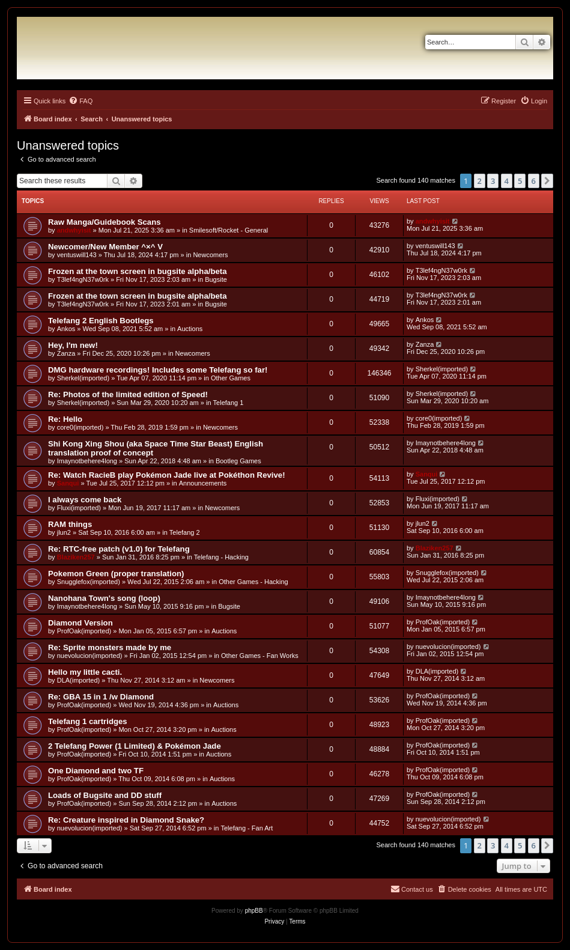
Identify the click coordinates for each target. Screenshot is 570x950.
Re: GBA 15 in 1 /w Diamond (101, 696)
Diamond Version (80, 622)
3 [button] (493, 180)
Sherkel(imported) (83, 378)
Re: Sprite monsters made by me (109, 647)
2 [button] (480, 180)
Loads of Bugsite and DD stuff (105, 795)
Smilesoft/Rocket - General (228, 230)
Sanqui (68, 483)
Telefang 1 (228, 402)
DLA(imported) (78, 680)
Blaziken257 (76, 557)
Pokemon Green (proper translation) (116, 573)
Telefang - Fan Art (246, 828)
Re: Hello (65, 419)
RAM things (70, 524)
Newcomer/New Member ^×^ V (105, 246)
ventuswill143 (77, 254)
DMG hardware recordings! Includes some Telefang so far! (157, 369)
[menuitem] (80, 101)
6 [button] (534, 180)
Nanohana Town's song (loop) (104, 598)
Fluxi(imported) (79, 507)
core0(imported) (80, 427)
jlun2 (64, 532)
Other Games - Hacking (253, 581)
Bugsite (216, 279)
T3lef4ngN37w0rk (83, 279)
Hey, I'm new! (73, 345)
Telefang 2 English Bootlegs (101, 320)
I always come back (84, 499)
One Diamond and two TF (96, 770)
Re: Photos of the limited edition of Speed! (128, 394)
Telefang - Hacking (221, 557)
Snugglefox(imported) (88, 581)
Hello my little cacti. (85, 672)
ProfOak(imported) (84, 631)
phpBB (254, 910)
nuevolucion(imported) (90, 655)
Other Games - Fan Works (260, 655)
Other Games (230, 378)
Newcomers (210, 254)
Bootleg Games (238, 460)
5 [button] (520, 180)
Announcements (203, 483)
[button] (547, 181)
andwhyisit (74, 230)
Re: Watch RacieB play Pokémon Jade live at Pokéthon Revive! (166, 475)
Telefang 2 (184, 532)
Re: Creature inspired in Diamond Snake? (126, 819)
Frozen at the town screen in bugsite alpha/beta (137, 271)
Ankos (66, 328)
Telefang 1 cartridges (87, 721)
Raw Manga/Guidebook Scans (104, 222)
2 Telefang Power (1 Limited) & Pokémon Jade (134, 746)
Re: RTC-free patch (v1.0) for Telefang (119, 548)
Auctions (189, 328)
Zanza (66, 353)
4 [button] (507, 180)
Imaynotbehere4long (87, 460)
